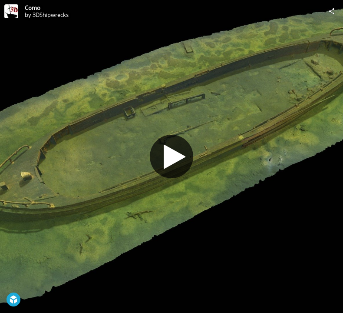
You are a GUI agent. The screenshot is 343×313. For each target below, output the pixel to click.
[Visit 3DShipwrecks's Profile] (11, 11)
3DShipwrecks (51, 15)
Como (32, 8)
